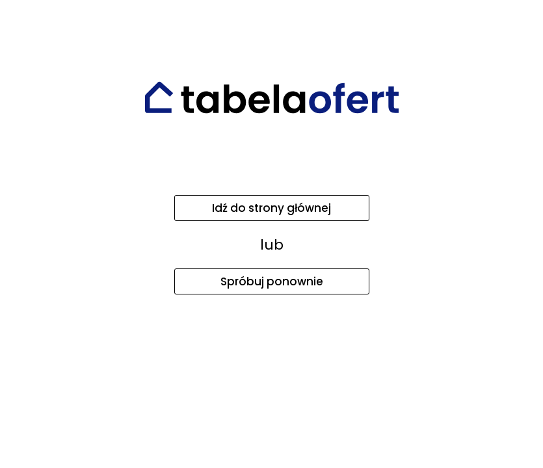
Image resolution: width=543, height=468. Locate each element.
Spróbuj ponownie (271, 281)
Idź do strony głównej (271, 208)
